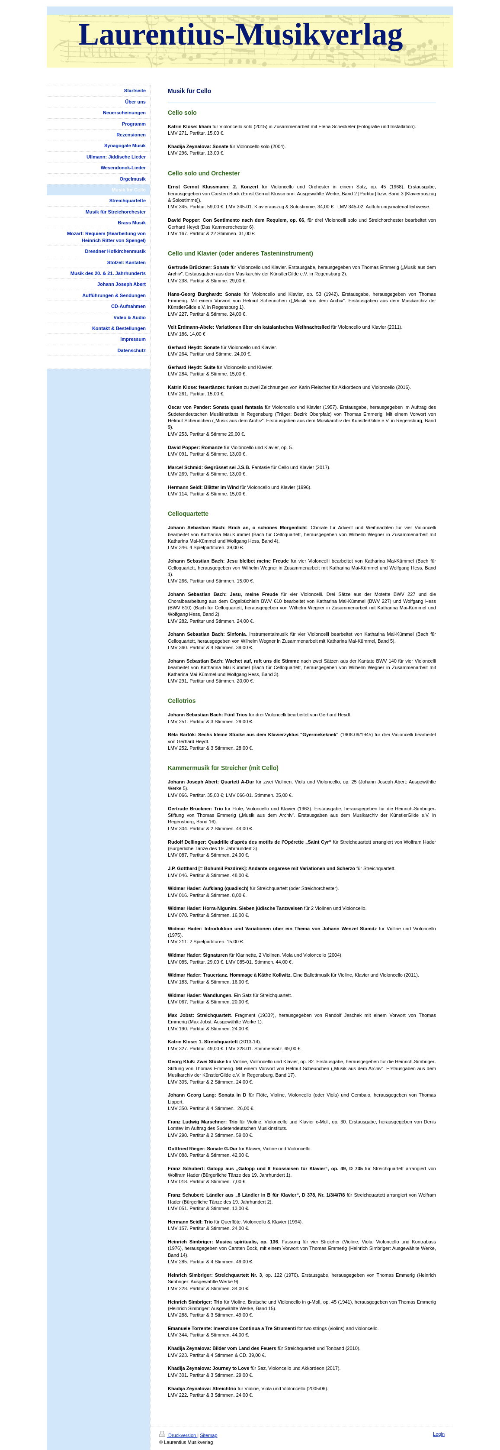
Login (439, 1434)
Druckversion (178, 1435)
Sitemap (208, 1435)
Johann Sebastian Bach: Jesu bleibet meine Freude (228, 560)
